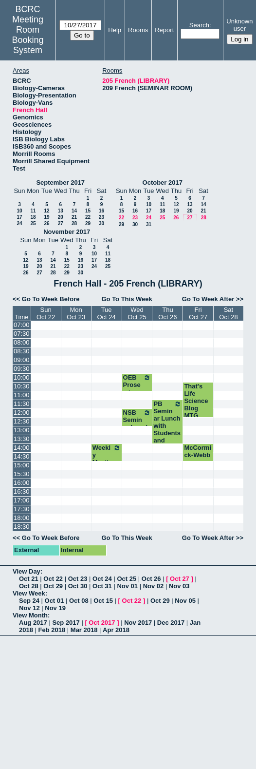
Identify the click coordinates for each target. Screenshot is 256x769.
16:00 (22, 482)
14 (74, 210)
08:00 (22, 342)
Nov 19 (55, 608)
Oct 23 (78, 578)
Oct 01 (54, 600)
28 (74, 223)
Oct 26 (151, 578)
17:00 (22, 500)
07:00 (22, 324)
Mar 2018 (84, 630)
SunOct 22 (46, 313)
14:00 (22, 447)
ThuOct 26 (167, 313)
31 (148, 224)
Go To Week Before (51, 299)
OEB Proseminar (137, 385)
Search (199, 25)
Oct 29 (53, 586)
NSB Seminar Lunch (137, 420)
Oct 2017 (102, 622)
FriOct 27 (198, 313)
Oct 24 (102, 578)
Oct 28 (28, 586)
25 (33, 223)
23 (101, 217)
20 (60, 217)
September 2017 (60, 182)
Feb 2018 (52, 630)
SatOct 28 (228, 313)
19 (46, 217)
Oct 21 (28, 578)
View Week (29, 593)
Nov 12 (29, 608)
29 (88, 223)
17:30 (22, 509)
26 (46, 223)
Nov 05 (185, 600)
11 (33, 210)
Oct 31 (102, 586)
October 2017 (163, 182)
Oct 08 (79, 600)
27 (60, 223)
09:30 (22, 368)
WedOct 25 (137, 313)
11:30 (22, 403)
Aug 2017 (33, 622)
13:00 (22, 430)
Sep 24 (29, 600)
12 (46, 210)
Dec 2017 (170, 622)
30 (101, 223)
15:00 (22, 465)
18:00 (22, 517)
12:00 (22, 412)
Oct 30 (78, 586)
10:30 (22, 386)
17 (19, 217)
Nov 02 (153, 586)
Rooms (138, 30)
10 (19, 210)
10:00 (22, 377)
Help (114, 30)
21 (74, 217)
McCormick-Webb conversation (198, 458)
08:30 (22, 351)
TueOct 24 (106, 313)
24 (19, 223)
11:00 (22, 395)
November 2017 (66, 231)
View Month (30, 615)
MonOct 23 (76, 313)
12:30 (22, 421)
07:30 (22, 333)
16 (101, 210)
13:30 (22, 438)
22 (88, 217)
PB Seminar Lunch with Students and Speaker (167, 425)
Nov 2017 (138, 622)
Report (164, 30)
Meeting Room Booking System (28, 35)
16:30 (22, 491)
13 (60, 210)
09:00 (22, 360)
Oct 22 (53, 578)
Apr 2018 (116, 630)
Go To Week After (208, 299)
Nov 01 (127, 586)
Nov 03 (179, 586)
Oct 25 (126, 578)
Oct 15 (103, 600)
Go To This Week (126, 299)
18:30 (22, 526)
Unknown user (239, 25)
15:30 (22, 474)
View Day (26, 571)
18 (33, 217)
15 (88, 210)
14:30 (22, 456)
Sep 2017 (65, 622)
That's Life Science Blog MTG (196, 401)
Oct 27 (179, 578)
